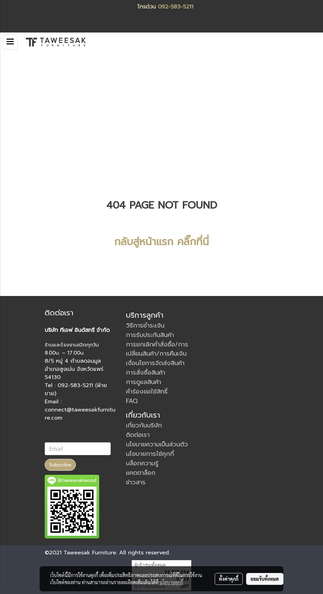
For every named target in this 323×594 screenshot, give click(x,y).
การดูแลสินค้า (143, 382)
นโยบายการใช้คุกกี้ (150, 454)
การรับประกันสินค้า (150, 335)
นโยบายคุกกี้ (171, 582)
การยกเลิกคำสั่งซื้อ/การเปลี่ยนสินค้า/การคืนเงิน (157, 349)
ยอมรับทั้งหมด (265, 579)
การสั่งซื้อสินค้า (145, 372)
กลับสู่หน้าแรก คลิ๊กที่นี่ (161, 242)
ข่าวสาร (136, 482)
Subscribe (60, 464)
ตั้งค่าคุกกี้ (228, 579)
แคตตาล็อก (140, 473)
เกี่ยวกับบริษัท (144, 425)
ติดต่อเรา (138, 435)
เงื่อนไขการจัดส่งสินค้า (155, 363)
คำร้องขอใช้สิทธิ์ (147, 391)
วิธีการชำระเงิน (145, 325)
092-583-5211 (175, 7)
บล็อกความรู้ (142, 463)
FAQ (132, 401)
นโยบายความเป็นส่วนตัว (157, 444)
